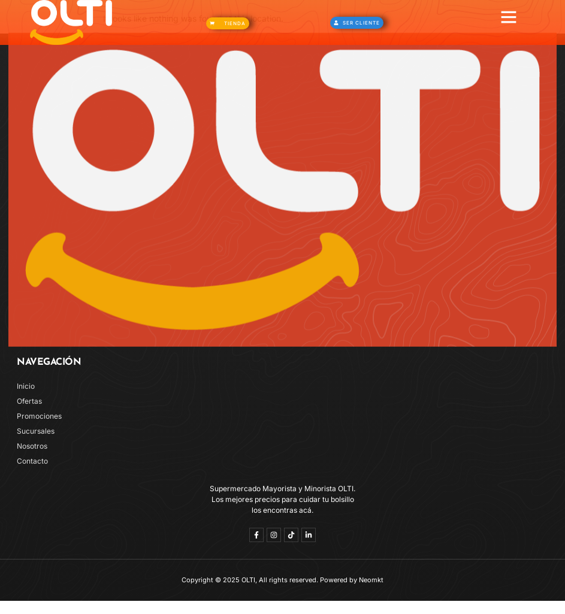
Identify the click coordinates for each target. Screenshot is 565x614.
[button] (508, 16)
